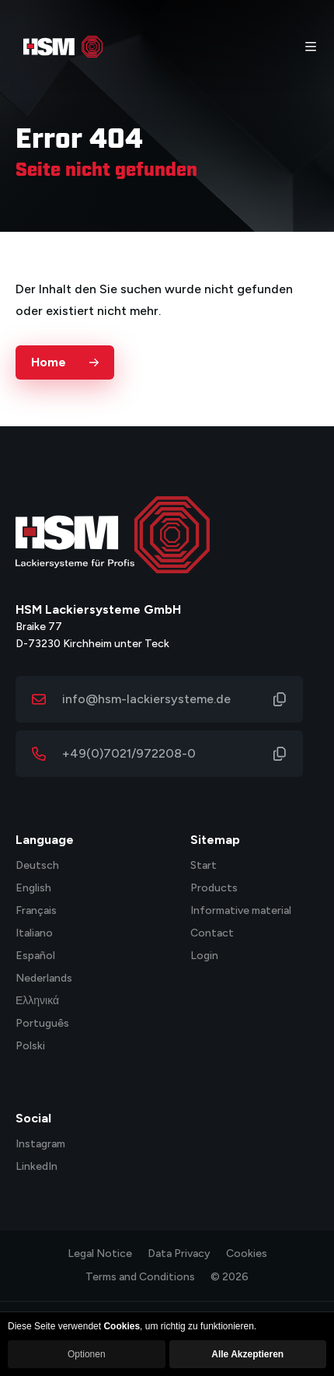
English (33, 889)
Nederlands (44, 979)
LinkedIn (36, 1167)
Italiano (34, 934)
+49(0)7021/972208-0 (129, 753)
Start (203, 866)
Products (214, 889)
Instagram (40, 1144)
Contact (212, 934)
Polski (30, 1046)
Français (36, 911)
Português (42, 1024)
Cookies (246, 1253)
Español (35, 956)
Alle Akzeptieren (247, 1354)
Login (204, 956)
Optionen (87, 1354)
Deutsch (37, 866)
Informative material (240, 911)
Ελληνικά (37, 1001)
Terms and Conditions (140, 1276)
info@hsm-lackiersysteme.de (146, 699)
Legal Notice (100, 1253)
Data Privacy (179, 1253)
